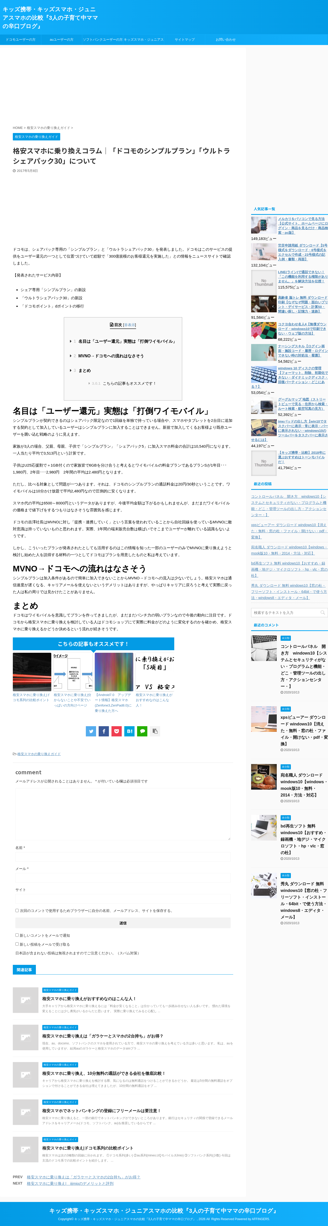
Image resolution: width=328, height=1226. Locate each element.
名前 (20, 848)
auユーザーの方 (61, 39)
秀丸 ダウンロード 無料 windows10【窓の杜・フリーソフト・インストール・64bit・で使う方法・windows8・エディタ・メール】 (289, 591)
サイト (20, 890)
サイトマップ (185, 39)
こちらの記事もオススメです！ (124, 383)
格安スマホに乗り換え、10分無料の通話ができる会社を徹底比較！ (104, 1073)
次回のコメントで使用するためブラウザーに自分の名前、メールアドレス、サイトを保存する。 (97, 911)
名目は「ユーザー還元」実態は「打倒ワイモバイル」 (125, 341)
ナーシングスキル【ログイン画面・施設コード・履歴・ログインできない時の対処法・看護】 (303, 350)
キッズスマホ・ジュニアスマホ (144, 41)
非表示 (129, 325)
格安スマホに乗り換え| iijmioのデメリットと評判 (70, 1183)
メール (21, 869)
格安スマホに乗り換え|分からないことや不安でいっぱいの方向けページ (72, 700)
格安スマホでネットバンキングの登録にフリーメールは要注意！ (101, 1111)
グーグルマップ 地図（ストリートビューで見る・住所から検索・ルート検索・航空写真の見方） (303, 404)
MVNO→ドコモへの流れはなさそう (109, 356)
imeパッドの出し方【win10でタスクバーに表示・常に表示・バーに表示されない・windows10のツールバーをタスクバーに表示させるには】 (289, 430)
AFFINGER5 (260, 1219)
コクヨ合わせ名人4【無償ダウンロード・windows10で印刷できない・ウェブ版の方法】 (302, 328)
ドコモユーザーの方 (21, 39)
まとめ (82, 370)
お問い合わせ (226, 39)
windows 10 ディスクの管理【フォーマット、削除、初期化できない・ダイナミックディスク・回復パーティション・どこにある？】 (289, 377)
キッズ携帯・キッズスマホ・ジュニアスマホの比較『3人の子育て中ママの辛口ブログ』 (50, 17)
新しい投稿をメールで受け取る (45, 944)
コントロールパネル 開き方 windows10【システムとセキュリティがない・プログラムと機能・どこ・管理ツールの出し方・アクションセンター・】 (288, 505)
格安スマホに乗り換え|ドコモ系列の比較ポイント (31, 697)
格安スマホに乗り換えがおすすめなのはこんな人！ (154, 700)
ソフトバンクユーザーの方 (103, 39)
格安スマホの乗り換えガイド (39, 754)
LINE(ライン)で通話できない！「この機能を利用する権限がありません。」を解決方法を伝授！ (303, 276)
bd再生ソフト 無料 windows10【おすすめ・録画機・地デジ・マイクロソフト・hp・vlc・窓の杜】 (289, 569)
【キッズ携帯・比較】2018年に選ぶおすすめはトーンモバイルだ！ (302, 457)
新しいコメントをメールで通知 (45, 935)
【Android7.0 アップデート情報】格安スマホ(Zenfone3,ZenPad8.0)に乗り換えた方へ (113, 703)
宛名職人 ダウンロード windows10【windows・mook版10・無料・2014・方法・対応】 (289, 550)
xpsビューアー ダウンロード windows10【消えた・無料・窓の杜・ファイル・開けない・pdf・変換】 (289, 531)
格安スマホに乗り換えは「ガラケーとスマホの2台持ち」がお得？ (102, 1036)
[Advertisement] (137, 87)
